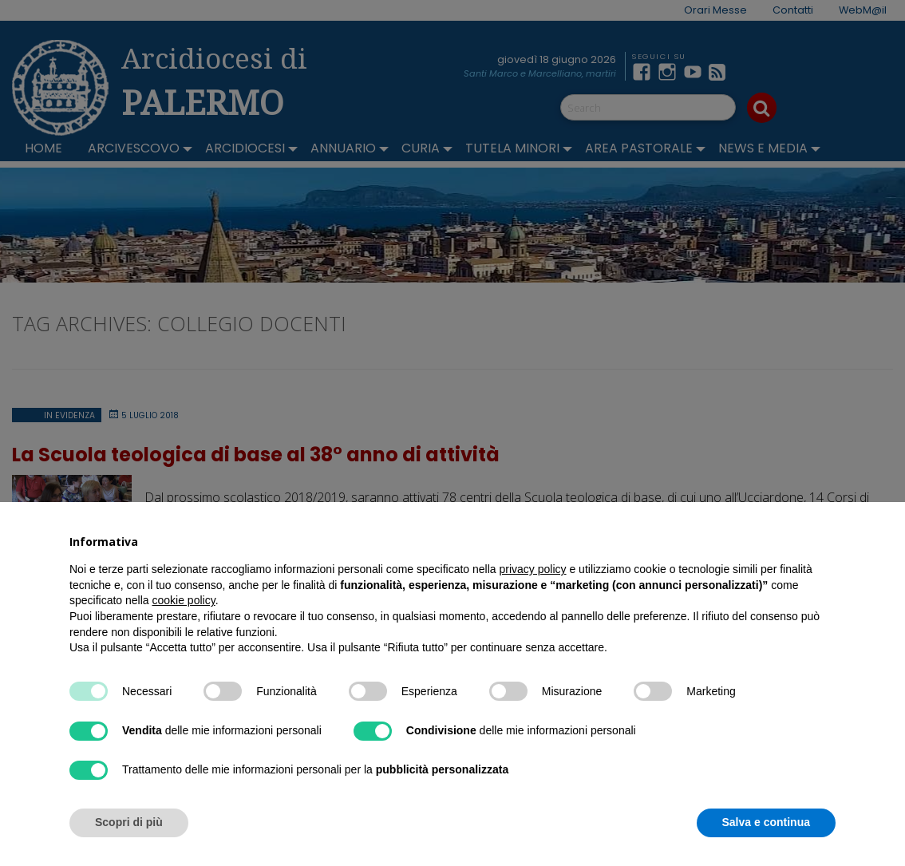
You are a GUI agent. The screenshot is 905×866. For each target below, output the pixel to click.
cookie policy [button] (183, 600)
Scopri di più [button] (129, 822)
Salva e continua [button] (766, 822)
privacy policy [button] (533, 569)
